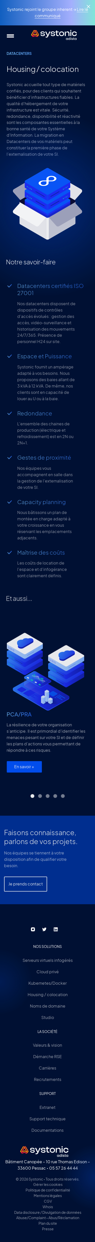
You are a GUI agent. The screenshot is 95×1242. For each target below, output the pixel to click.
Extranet (47, 1107)
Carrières (47, 1068)
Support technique (47, 1118)
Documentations (47, 1130)
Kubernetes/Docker (47, 983)
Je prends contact (25, 906)
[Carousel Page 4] (55, 803)
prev (62, 627)
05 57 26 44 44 (63, 1168)
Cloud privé (47, 971)
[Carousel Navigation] (72, 627)
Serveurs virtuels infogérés (48, 960)
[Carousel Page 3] (47, 803)
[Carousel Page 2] (40, 803)
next (82, 627)
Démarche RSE (47, 1056)
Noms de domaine (47, 1006)
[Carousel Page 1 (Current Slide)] (32, 803)
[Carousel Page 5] (63, 803)
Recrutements (47, 1079)
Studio (47, 1017)
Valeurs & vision (47, 1045)
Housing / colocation (48, 994)
